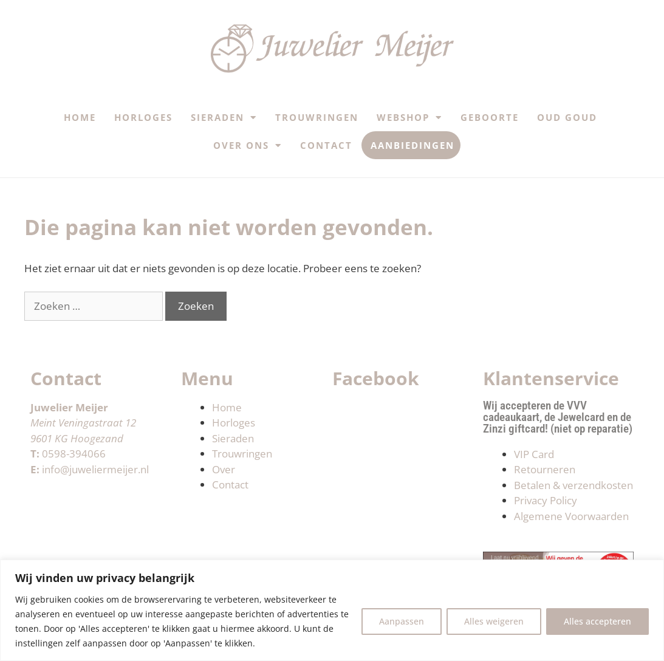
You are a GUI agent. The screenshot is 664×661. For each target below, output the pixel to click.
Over (223, 469)
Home (80, 117)
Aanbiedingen (412, 145)
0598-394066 (74, 454)
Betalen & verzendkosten (573, 485)
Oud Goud (567, 117)
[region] (332, 610)
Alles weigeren (494, 621)
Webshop (409, 117)
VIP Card (534, 454)
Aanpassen (401, 621)
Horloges (143, 117)
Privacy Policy (545, 500)
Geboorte (489, 117)
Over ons (247, 145)
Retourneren (544, 469)
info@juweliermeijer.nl (95, 469)
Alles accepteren (597, 621)
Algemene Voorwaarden (571, 516)
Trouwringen (316, 117)
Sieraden (224, 117)
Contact (326, 145)
